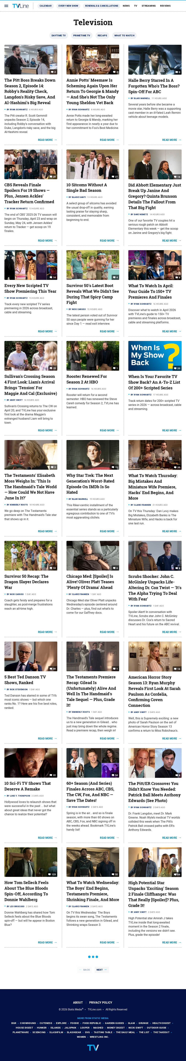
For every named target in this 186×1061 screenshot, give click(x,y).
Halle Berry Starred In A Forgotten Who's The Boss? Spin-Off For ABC (154, 86)
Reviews (165, 6)
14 (54, 277)
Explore (61, 1023)
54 (116, 775)
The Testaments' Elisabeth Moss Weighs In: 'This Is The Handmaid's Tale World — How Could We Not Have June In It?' (30, 487)
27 (116, 176)
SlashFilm (56, 1032)
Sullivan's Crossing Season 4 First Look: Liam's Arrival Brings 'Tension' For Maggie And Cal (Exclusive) (30, 385)
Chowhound (28, 1023)
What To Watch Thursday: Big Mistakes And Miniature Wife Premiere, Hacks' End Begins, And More (152, 487)
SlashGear (74, 1032)
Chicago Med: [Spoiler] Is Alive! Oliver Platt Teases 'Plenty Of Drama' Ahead (90, 582)
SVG (87, 1032)
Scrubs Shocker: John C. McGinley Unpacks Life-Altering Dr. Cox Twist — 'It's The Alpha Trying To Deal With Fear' (154, 588)
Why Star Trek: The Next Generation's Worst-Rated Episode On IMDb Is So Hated (90, 484)
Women (81, 1037)
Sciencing (39, 1032)
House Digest (24, 1027)
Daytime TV (59, 35)
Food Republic (92, 1023)
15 (54, 368)
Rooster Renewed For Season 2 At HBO (86, 379)
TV (135, 6)
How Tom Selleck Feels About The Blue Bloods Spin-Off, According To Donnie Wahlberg (26, 891)
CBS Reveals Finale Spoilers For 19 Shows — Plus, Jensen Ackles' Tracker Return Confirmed (29, 193)
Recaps (102, 35)
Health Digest (161, 1023)
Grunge (143, 1023)
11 (116, 467)
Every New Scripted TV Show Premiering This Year (30, 288)
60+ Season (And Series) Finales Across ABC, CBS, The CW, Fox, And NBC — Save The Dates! (90, 792)
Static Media (75, 1009)
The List (144, 1032)
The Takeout (161, 1032)
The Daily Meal (125, 1032)
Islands (55, 1027)
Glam (131, 1023)
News (126, 6)
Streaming (149, 6)
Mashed (98, 1027)
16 (178, 176)
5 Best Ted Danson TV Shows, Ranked (25, 679)
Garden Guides (114, 1023)
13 (54, 568)
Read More (45, 140)
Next (100, 969)
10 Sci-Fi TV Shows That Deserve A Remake (27, 786)
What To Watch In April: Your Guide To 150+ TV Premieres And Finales (150, 291)
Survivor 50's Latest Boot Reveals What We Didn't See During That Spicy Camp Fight (92, 294)
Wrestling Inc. (99, 1037)
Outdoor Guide (156, 1027)
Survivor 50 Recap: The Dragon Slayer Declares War (26, 582)
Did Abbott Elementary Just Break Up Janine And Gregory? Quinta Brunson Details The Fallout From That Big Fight (154, 196)
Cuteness (46, 1023)
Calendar (46, 6)
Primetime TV (81, 35)
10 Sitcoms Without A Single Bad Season (86, 187)
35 (178, 467)
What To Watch (124, 35)
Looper (84, 1027)
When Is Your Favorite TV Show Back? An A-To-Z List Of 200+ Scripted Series (154, 382)
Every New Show (68, 6)
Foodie (74, 1023)
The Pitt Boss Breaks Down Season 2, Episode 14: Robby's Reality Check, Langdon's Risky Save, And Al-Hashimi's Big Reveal (29, 91)
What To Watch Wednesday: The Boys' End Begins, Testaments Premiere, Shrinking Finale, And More (92, 891)
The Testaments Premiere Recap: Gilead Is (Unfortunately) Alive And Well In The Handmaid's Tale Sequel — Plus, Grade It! (91, 691)
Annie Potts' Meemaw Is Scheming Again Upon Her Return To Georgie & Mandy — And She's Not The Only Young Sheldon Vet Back (92, 91)
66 (178, 874)
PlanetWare (21, 1032)
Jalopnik (70, 1027)
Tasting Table (103, 1032)
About (78, 1002)
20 (54, 176)
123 (54, 874)
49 (54, 669)
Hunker (41, 1027)
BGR (13, 1023)
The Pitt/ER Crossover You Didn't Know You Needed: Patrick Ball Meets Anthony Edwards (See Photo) (154, 792)
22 (54, 775)
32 (116, 874)
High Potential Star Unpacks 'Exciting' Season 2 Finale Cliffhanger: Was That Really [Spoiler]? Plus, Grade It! (153, 894)
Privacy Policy (100, 1002)
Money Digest (116, 1027)
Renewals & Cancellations (101, 6)
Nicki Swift (136, 1027)
